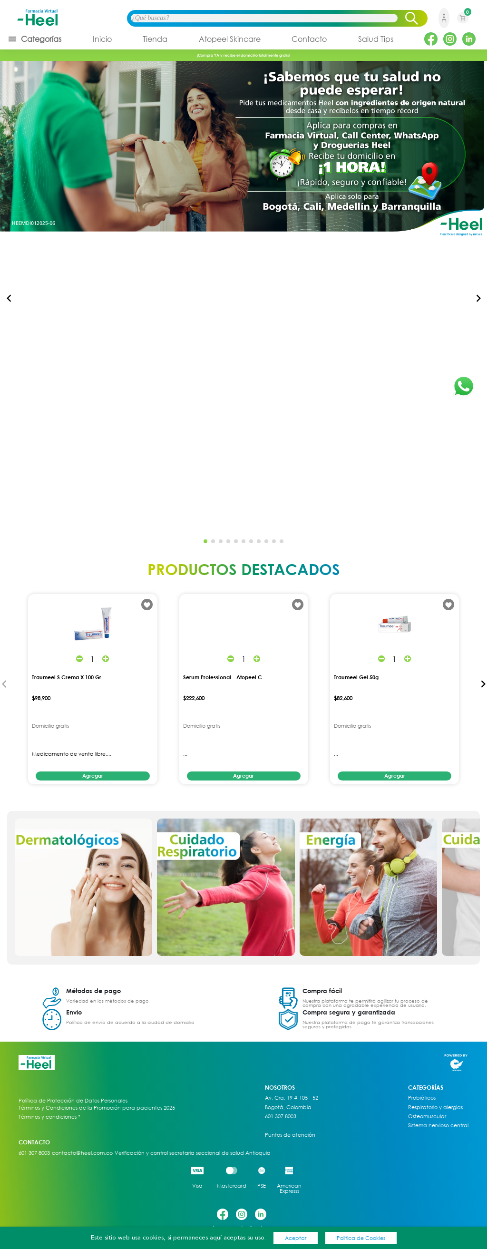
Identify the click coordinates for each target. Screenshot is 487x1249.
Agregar (92, 775)
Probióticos (422, 1098)
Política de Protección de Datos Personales (73, 1100)
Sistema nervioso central (438, 1125)
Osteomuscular (427, 1116)
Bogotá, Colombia (288, 1107)
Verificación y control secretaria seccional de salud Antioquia (193, 1153)
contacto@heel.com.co (82, 1153)
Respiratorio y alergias (435, 1107)
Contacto (309, 39)
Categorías (34, 39)
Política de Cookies (361, 1238)
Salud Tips (375, 39)
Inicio (102, 39)
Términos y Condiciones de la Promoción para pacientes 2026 (97, 1107)
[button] (478, 298)
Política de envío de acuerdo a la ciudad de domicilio (130, 1022)
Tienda (155, 39)
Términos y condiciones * (49, 1117)
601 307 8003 (280, 1116)
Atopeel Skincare (230, 39)
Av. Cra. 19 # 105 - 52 (291, 1098)
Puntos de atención (290, 1135)
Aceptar (295, 1238)
